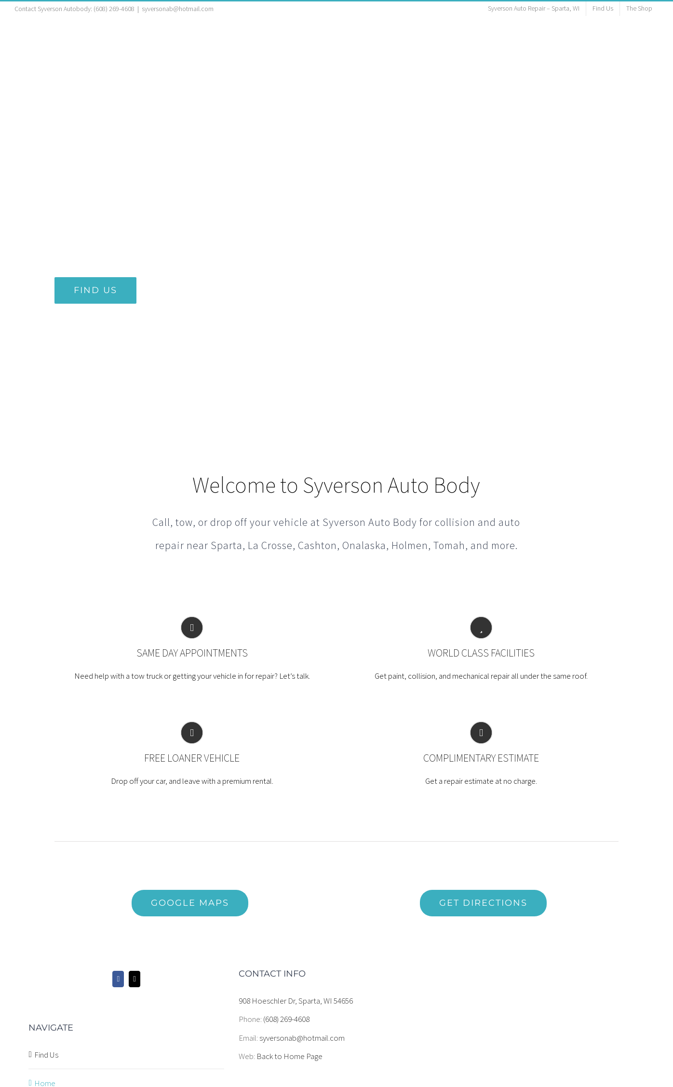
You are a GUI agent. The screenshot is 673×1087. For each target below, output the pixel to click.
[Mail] (134, 979)
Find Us (46, 1054)
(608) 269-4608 (286, 1019)
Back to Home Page (289, 1056)
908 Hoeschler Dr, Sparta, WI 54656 (296, 1000)
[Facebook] (118, 979)
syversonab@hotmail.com (178, 8)
